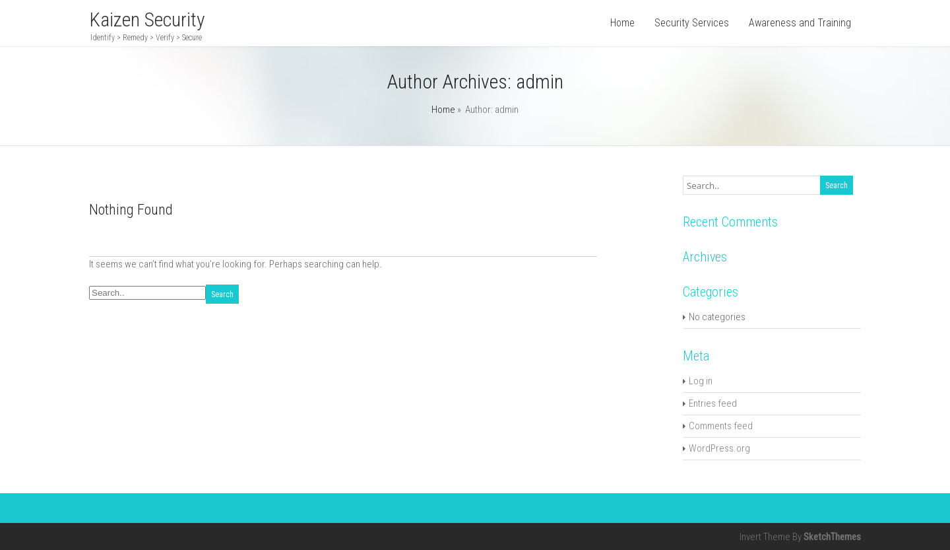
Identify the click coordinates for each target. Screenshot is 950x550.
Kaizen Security (147, 19)
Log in (700, 381)
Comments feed (721, 426)
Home (622, 23)
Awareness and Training (800, 23)
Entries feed (713, 403)
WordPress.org (719, 448)
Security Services (691, 23)
